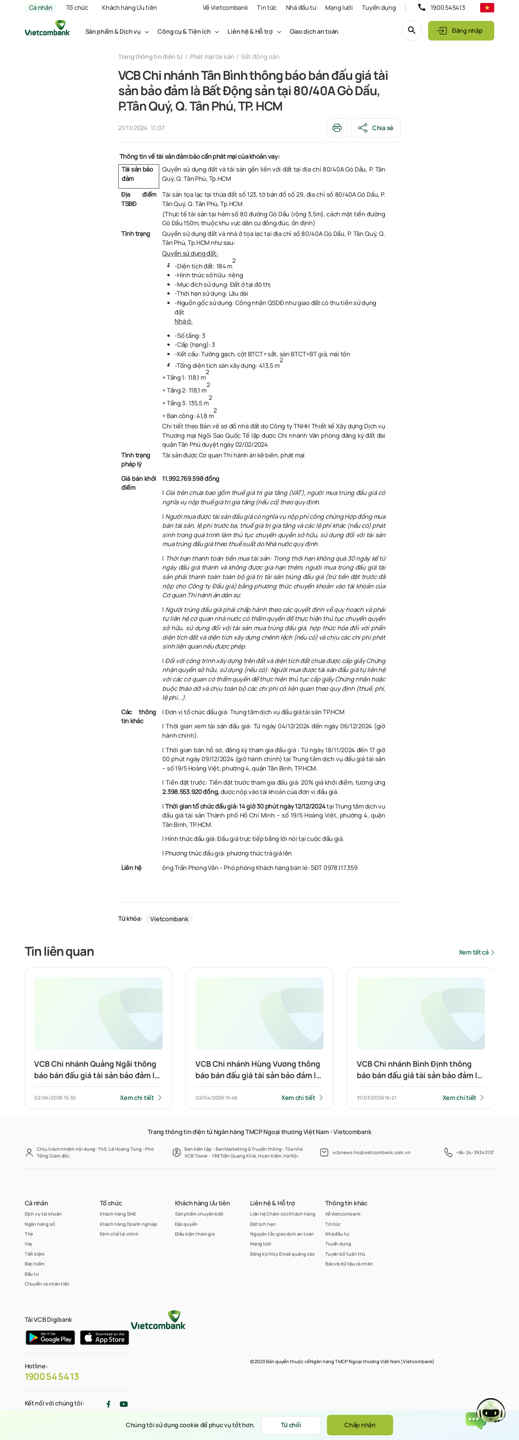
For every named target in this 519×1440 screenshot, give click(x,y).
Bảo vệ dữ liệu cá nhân (349, 1263)
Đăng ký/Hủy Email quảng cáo (282, 1254)
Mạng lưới (339, 7)
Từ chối (291, 1425)
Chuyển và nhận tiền (47, 1283)
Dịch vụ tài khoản (43, 1213)
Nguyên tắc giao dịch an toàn (282, 1234)
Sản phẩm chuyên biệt (199, 1213)
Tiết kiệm (35, 1254)
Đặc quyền (186, 1224)
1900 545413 (448, 7)
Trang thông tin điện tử (150, 56)
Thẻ (29, 1234)
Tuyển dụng (379, 7)
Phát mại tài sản (212, 56)
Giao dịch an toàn (314, 31)
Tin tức (267, 7)
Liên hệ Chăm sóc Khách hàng (282, 1213)
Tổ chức (77, 7)
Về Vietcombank (225, 7)
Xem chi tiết (137, 1098)
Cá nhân (40, 7)
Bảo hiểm (35, 1263)
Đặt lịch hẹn (263, 1224)
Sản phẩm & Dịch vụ (113, 31)
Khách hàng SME (118, 1213)
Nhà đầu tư (301, 7)
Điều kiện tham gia (195, 1234)
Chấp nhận (359, 1425)
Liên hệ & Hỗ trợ (249, 31)
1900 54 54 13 (52, 1376)
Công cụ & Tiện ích (183, 31)
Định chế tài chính (119, 1234)
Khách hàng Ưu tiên (129, 7)
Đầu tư (32, 1274)
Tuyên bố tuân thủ (345, 1254)
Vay (29, 1243)
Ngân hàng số (40, 1224)
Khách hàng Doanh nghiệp (128, 1224)
